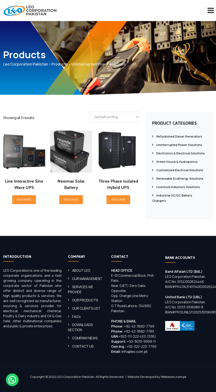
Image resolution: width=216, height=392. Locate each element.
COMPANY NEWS (85, 338)
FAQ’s (76, 316)
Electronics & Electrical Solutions (180, 153)
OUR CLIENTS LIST (86, 308)
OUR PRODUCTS (85, 300)
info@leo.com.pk (135, 351)
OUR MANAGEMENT (87, 278)
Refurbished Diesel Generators (179, 136)
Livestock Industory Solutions (178, 187)
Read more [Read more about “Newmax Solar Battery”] (71, 199)
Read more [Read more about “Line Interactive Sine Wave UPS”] (24, 199)
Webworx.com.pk (173, 377)
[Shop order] (114, 117)
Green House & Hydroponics (177, 162)
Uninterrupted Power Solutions (179, 145)
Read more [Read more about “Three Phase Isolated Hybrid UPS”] (118, 199)
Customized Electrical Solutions (179, 170)
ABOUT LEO (81, 270)
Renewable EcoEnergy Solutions (179, 179)
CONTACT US (83, 346)
